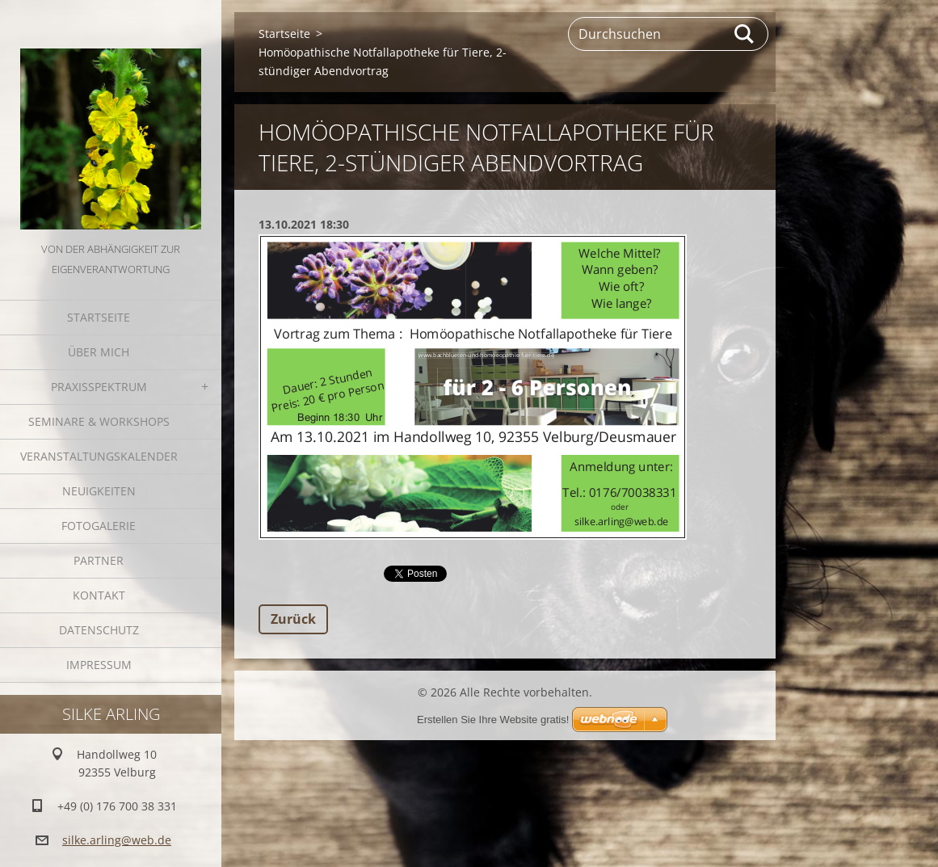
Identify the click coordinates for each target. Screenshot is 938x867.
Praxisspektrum (99, 386)
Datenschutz (99, 630)
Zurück (293, 619)
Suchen (744, 34)
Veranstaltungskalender (99, 456)
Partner (99, 560)
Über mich (98, 352)
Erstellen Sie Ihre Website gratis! (493, 719)
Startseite (98, 317)
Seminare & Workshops (99, 421)
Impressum (99, 664)
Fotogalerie (98, 525)
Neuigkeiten (99, 491)
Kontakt (99, 595)
